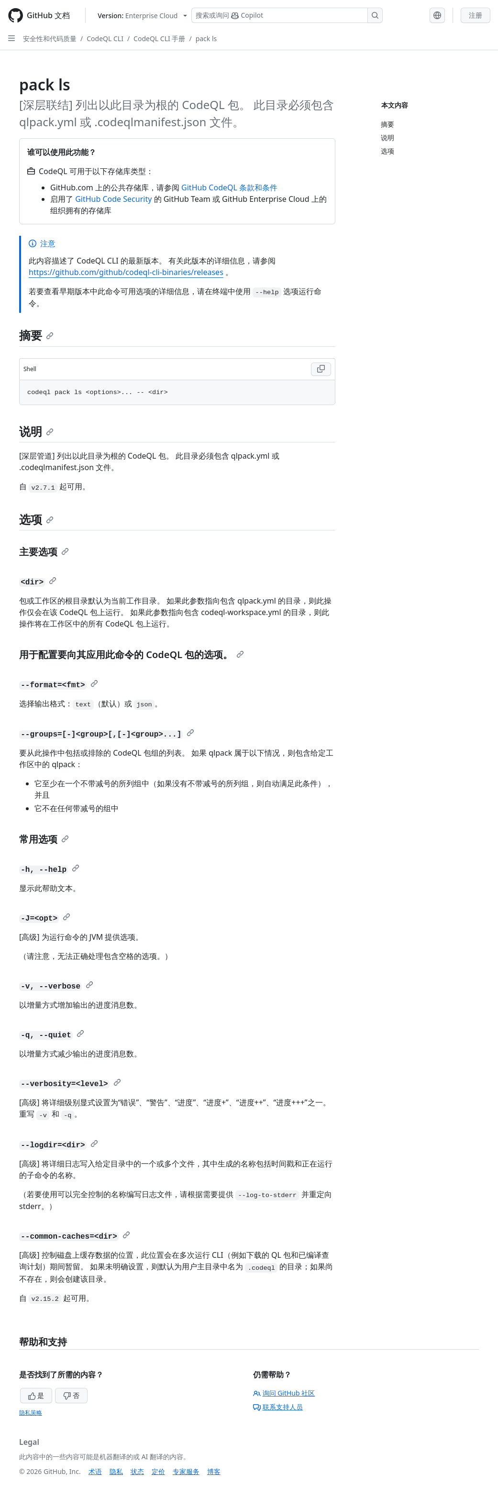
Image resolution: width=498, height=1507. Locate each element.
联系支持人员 (278, 1406)
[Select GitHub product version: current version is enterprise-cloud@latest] (142, 15)
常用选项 (44, 839)
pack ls (206, 38)
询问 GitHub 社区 (284, 1392)
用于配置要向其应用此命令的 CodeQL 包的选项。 (131, 654)
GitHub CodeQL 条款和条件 (229, 187)
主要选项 (44, 551)
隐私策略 (30, 1412)
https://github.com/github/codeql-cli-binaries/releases (126, 272)
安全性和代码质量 (50, 38)
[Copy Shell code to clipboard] (321, 369)
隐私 (116, 1471)
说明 (36, 431)
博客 (214, 1471)
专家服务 (186, 1471)
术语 (95, 1471)
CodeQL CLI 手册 (159, 38)
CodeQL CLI (105, 38)
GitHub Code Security (113, 199)
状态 (137, 1471)
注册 (475, 15)
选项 (36, 519)
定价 (158, 1471)
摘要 (36, 335)
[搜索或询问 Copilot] (287, 15)
